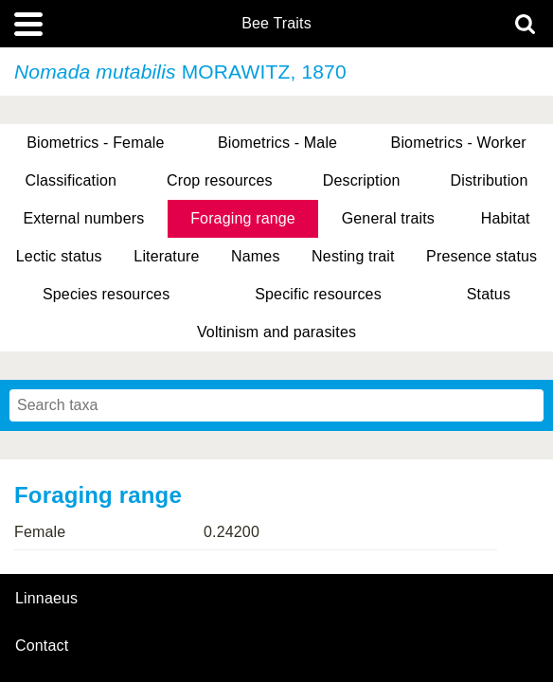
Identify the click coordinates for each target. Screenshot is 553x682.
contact (41, 645)
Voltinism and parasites (276, 332)
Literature (166, 256)
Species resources (106, 294)
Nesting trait (353, 256)
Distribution (489, 180)
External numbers (83, 218)
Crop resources (220, 180)
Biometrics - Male (277, 143)
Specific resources (318, 294)
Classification (71, 180)
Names (255, 256)
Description (362, 180)
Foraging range (242, 218)
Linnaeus (46, 598)
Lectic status (59, 256)
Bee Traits (276, 23)
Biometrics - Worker (458, 143)
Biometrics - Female (95, 143)
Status (488, 294)
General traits (388, 218)
